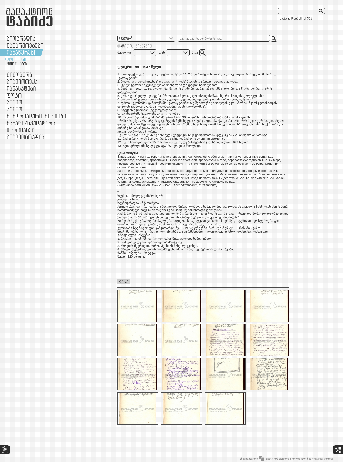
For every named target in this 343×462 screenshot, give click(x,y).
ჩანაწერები (21, 52)
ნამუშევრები (31, 122)
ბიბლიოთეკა (22, 81)
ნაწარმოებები (25, 45)
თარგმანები (22, 129)
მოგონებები (18, 63)
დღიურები (16, 59)
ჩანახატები (21, 88)
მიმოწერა (19, 74)
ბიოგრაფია (21, 38)
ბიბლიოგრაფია (25, 136)
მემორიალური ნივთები (36, 116)
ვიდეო (14, 102)
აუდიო (14, 109)
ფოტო (14, 95)
